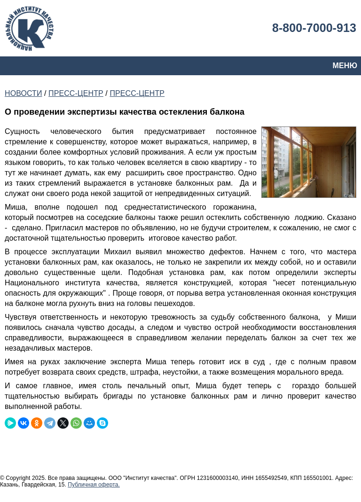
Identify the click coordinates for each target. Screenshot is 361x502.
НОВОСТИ (23, 93)
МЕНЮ (345, 66)
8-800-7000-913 (314, 27)
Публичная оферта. (94, 484)
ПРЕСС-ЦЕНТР (75, 93)
